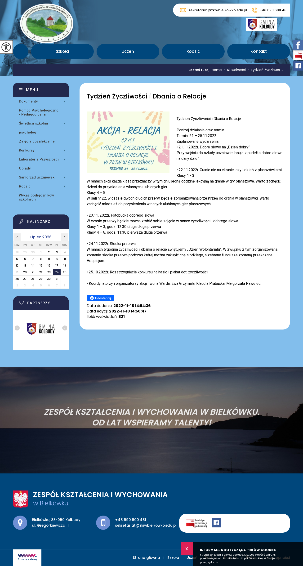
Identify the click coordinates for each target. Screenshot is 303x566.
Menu (32, 90)
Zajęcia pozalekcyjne (37, 141)
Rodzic (193, 51)
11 (65, 259)
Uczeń (128, 51)
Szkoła (62, 51)
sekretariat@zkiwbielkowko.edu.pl (213, 10)
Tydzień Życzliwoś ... (264, 69)
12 (17, 265)
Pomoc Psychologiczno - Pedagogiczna (38, 112)
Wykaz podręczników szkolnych (36, 197)
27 (25, 279)
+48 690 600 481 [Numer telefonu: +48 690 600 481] (130, 519)
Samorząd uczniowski (37, 177)
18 (64, 265)
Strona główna (20, 51)
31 (57, 279)
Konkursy (26, 150)
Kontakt (258, 51)
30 (49, 279)
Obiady (25, 168)
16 (49, 265)
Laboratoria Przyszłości (39, 159)
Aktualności (234, 69)
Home (217, 69)
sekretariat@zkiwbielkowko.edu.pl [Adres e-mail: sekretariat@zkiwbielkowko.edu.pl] (146, 525)
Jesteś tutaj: (200, 69)
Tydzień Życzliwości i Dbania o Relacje (146, 96)
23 (49, 272)
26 (17, 279)
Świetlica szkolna (33, 123)
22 (41, 272)
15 (41, 265)
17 (56, 265)
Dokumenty (28, 101)
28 (33, 279)
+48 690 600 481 (270, 10)
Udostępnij (100, 298)
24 (57, 272)
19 (17, 272)
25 (65, 272)
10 (56, 259)
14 (33, 265)
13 (25, 265)
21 (33, 272)
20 (25, 272)
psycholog (27, 132)
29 (41, 279)
